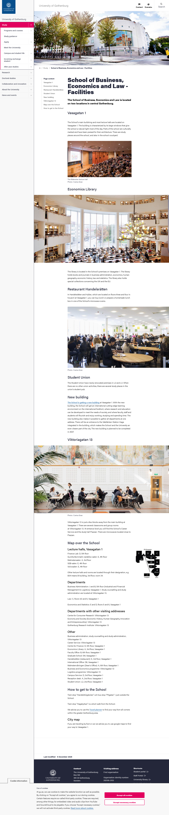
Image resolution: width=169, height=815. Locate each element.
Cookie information (18, 780)
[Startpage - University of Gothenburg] (17, 8)
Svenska (148, 5)
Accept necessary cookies (124, 802)
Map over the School (52, 104)
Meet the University (12, 47)
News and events (9, 95)
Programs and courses (13, 30)
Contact (139, 5)
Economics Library (51, 86)
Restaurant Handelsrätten (53, 89)
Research (6, 72)
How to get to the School (53, 108)
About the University (10, 89)
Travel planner (95, 709)
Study (4, 24)
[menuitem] (139, 5)
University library (142, 779)
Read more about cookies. (82, 808)
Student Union (49, 93)
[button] (161, 5)
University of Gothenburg (14, 19)
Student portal (141, 771)
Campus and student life (14, 53)
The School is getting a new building (83, 402)
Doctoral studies (9, 78)
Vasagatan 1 (49, 82)
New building (49, 97)
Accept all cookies (124, 795)
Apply (6, 41)
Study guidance (10, 36)
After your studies (11, 66)
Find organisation (111, 772)
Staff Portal (140, 775)
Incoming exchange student (12, 59)
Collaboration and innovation (14, 83)
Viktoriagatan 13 (50, 100)
